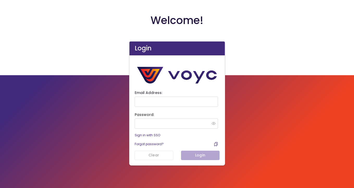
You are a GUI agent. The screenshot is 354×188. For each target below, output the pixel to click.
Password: (144, 114)
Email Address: (148, 92)
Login (200, 155)
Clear (153, 155)
